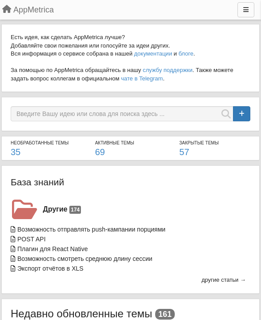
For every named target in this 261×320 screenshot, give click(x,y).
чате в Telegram (142, 78)
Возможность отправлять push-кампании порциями (91, 229)
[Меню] (245, 9)
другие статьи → (223, 279)
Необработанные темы (39, 142)
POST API (31, 239)
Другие (62, 209)
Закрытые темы (198, 142)
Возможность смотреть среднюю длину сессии (85, 258)
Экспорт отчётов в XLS (50, 268)
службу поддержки (168, 70)
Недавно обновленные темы (81, 314)
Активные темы (114, 142)
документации (153, 53)
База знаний (37, 182)
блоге (185, 53)
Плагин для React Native (52, 248)
